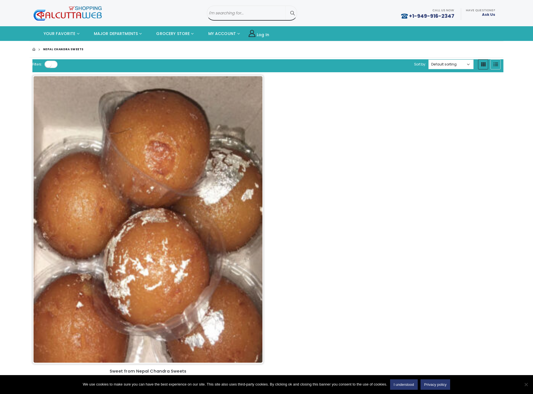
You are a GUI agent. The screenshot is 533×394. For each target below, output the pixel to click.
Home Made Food (67, 259)
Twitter (423, 261)
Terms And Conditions (190, 276)
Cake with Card (65, 268)
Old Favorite (181, 315)
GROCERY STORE (169, 33)
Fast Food (60, 287)
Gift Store (59, 307)
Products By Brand (186, 305)
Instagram (457, 261)
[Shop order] (451, 64)
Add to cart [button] (91, 212)
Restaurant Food (66, 278)
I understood (404, 384)
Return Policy (181, 296)
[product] (77, 130)
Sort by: (419, 64)
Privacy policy (182, 286)
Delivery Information (188, 267)
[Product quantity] (58, 213)
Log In (259, 34)
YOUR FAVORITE (55, 33)
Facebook (405, 261)
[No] (526, 384)
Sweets (58, 297)
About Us (177, 257)
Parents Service (65, 316)
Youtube (440, 261)
